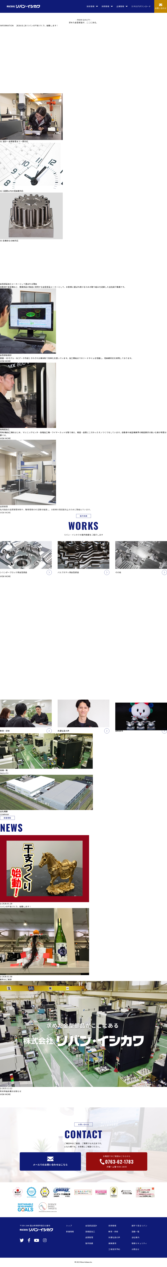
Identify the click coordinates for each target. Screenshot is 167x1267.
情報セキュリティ (139, 1243)
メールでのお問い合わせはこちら (50, 1161)
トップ (69, 1225)
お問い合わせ (161, 7)
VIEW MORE (5, 1094)
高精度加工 (90, 1231)
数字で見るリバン (139, 1225)
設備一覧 (135, 1231)
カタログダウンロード (141, 6)
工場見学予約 (114, 1249)
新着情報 (70, 1231)
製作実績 (89, 1243)
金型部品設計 (91, 1225)
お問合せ (135, 1249)
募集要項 (112, 1243)
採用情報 (112, 1225)
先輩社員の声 (114, 1237)
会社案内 (135, 1237)
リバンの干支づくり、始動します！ (29, 25)
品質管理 (89, 1237)
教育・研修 (113, 1231)
